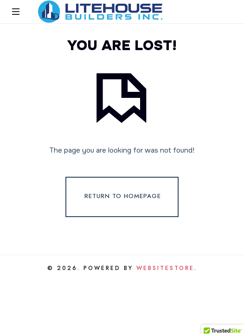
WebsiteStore (165, 268)
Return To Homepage (122, 196)
